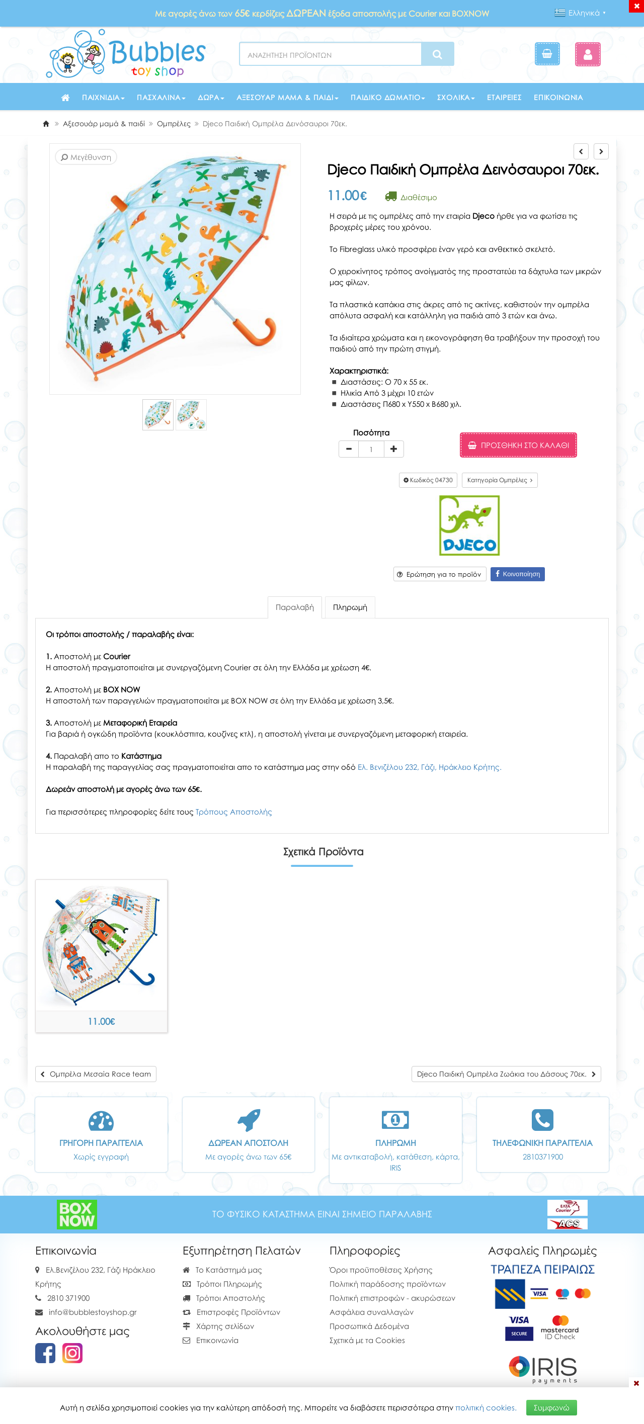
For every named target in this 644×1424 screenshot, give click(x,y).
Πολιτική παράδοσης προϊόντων (388, 1283)
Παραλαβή (295, 606)
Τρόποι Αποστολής (224, 1297)
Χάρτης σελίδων (218, 1325)
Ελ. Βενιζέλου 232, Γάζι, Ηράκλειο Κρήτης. (430, 766)
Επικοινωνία (558, 97)
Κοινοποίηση (518, 574)
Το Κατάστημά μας (222, 1269)
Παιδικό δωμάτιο (388, 97)
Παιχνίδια (103, 97)
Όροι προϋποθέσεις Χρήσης (381, 1269)
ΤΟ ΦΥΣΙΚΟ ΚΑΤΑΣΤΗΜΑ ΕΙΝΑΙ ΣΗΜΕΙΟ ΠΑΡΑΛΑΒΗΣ (322, 1214)
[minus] (349, 449)
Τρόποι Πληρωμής (222, 1283)
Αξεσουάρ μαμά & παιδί (287, 97)
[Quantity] (371, 449)
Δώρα (211, 97)
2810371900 (543, 1156)
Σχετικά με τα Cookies (367, 1340)
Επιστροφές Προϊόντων (231, 1311)
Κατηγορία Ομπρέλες (499, 480)
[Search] (437, 54)
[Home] (46, 123)
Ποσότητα (371, 432)
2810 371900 (68, 1297)
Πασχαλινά (161, 97)
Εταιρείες (504, 97)
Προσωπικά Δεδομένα (369, 1325)
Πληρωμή (350, 606)
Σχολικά (456, 97)
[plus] (394, 449)
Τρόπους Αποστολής (234, 811)
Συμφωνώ (552, 1407)
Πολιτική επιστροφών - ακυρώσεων (392, 1297)
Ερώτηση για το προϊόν (439, 574)
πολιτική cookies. (486, 1407)
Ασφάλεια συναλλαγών (372, 1311)
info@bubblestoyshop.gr (93, 1311)
